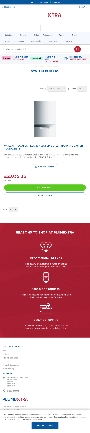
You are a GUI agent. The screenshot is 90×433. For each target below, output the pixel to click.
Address (7, 373)
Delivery (6, 354)
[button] (45, 166)
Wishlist (59, 30)
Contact (6, 361)
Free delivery (78, 58)
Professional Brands (46, 258)
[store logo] (45, 16)
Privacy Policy (8, 368)
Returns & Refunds (10, 358)
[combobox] (40, 49)
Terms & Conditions (11, 365)
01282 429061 (9, 7)
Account (21, 30)
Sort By (43, 89)
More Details (45, 196)
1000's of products (46, 289)
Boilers (41, 66)
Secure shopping (46, 320)
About (5, 351)
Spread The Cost (20, 58)
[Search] (77, 49)
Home (35, 66)
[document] (45, 421)
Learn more (37, 419)
